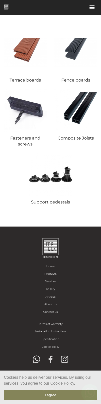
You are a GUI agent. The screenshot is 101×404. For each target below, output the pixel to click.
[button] (77, 383)
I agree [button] (50, 395)
